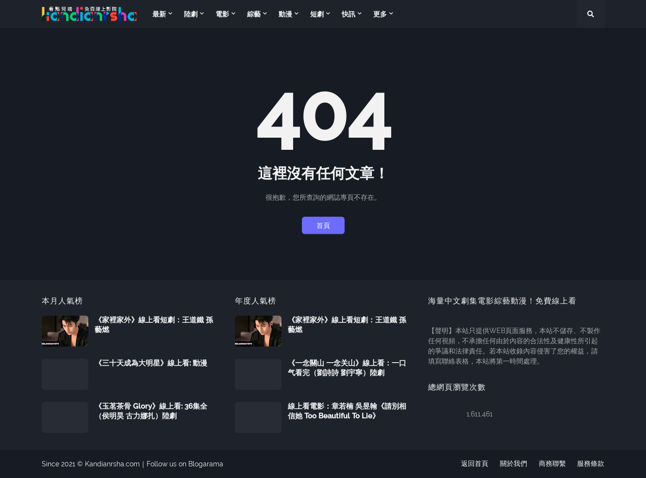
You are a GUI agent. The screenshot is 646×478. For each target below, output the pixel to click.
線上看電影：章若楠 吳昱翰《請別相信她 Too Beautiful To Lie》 (347, 411)
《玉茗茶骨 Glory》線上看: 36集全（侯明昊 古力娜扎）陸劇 (151, 411)
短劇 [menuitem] (317, 14)
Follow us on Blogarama (185, 464)
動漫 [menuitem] (285, 14)
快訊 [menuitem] (348, 14)
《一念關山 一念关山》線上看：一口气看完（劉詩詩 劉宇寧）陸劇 (347, 368)
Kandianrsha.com (112, 464)
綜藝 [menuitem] (254, 14)
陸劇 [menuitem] (191, 14)
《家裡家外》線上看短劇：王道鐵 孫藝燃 (154, 325)
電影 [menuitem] (222, 14)
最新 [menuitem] (159, 14)
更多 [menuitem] (380, 14)
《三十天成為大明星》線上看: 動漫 (151, 363)
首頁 (323, 225)
